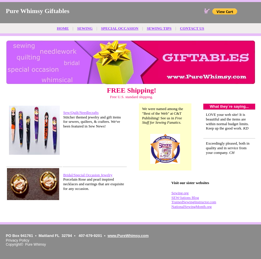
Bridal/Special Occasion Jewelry (88, 175)
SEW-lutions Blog (185, 197)
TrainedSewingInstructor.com (193, 202)
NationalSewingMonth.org (191, 206)
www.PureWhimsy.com (128, 235)
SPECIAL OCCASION (119, 28)
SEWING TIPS (159, 28)
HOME (63, 28)
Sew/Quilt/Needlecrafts (81, 112)
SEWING (85, 28)
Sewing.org (179, 193)
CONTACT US (192, 28)
